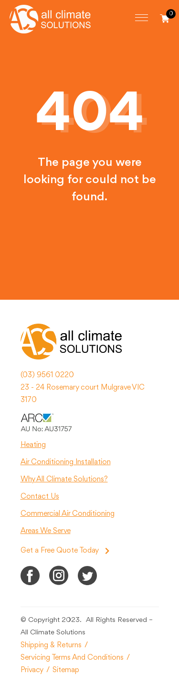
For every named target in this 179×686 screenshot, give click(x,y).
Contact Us (40, 497)
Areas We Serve (46, 531)
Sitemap (66, 670)
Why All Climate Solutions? (64, 479)
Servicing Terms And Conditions (72, 658)
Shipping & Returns (51, 645)
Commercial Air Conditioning (68, 514)
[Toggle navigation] (141, 17)
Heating (33, 445)
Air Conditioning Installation (66, 462)
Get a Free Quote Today (65, 551)
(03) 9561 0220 (47, 375)
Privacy (32, 670)
